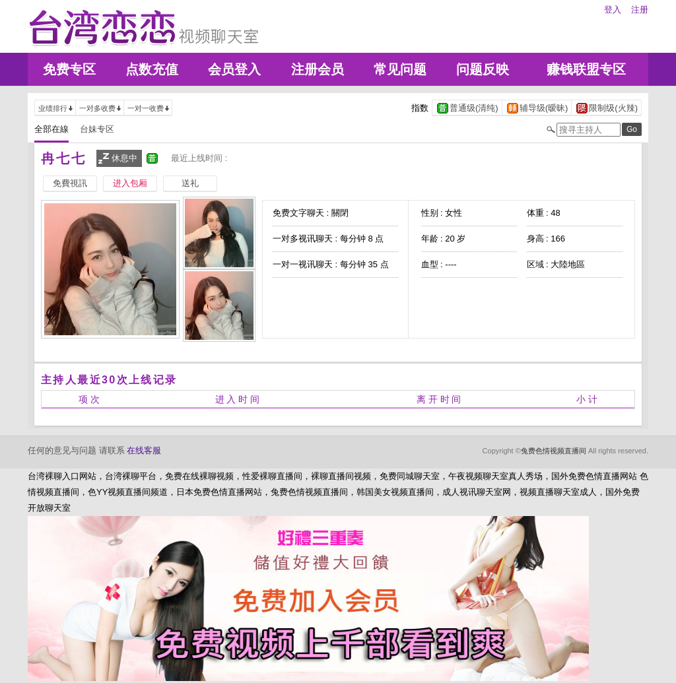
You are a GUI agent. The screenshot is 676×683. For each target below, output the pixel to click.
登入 (612, 10)
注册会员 (317, 69)
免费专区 (69, 69)
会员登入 (234, 69)
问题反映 (482, 69)
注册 (639, 10)
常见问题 (400, 69)
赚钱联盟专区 (586, 69)
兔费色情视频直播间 (553, 451)
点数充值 (151, 69)
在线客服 (144, 450)
